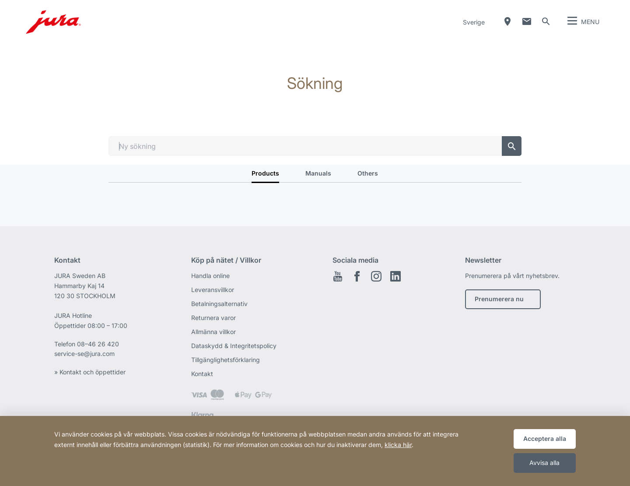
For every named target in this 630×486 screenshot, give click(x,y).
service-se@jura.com (84, 353)
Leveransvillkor (212, 289)
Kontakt (202, 373)
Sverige (474, 22)
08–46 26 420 (98, 344)
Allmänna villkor (213, 331)
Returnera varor (213, 317)
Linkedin (395, 276)
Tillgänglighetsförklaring (225, 359)
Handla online (210, 275)
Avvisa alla (544, 462)
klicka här (398, 444)
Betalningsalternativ (219, 303)
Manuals (318, 173)
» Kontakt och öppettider (90, 372)
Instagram (376, 276)
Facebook (357, 276)
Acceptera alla (544, 438)
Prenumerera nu (499, 299)
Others (367, 173)
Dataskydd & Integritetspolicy (233, 345)
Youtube (337, 276)
